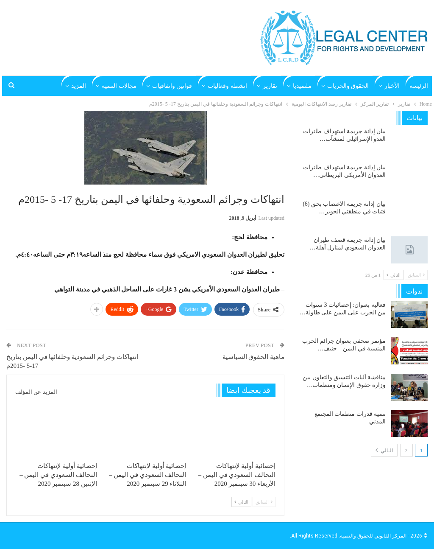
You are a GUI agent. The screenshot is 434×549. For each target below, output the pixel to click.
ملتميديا (302, 86)
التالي (241, 501)
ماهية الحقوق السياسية (254, 356)
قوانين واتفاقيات (172, 86)
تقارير (270, 86)
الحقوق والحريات (348, 86)
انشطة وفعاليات (227, 86)
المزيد (78, 86)
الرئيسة (418, 86)
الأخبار (392, 86)
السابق (264, 501)
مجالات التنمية (119, 86)
